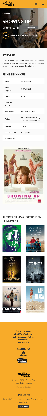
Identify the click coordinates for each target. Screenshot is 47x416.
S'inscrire (24, 406)
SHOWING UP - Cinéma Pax (23, 374)
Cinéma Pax (13, 4)
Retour (6, 14)
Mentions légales (24, 387)
